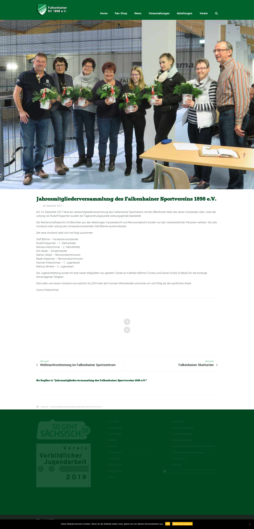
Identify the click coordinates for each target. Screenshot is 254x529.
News (138, 13)
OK (167, 523)
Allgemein (44, 407)
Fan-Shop (124, 13)
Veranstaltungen (159, 13)
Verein (204, 13)
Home (109, 13)
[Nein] (250, 524)
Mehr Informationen (182, 523)
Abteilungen (184, 13)
